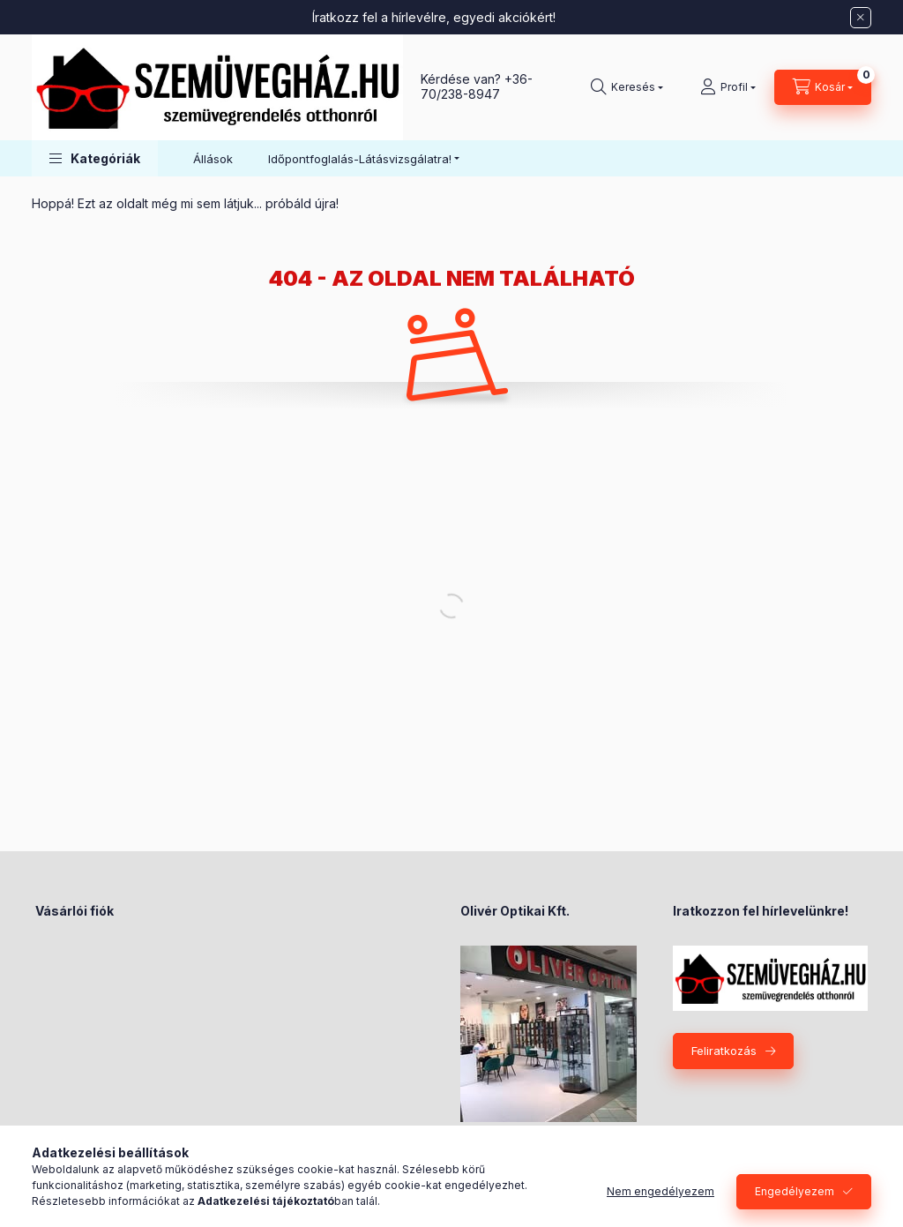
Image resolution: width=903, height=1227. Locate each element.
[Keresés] (627, 87)
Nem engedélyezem (660, 1191)
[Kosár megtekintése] (822, 87)
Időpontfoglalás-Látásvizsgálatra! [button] (360, 159)
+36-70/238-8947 (477, 86)
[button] (95, 158)
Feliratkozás (724, 1051)
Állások (213, 159)
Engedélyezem (794, 1191)
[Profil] (728, 87)
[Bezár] (860, 17)
